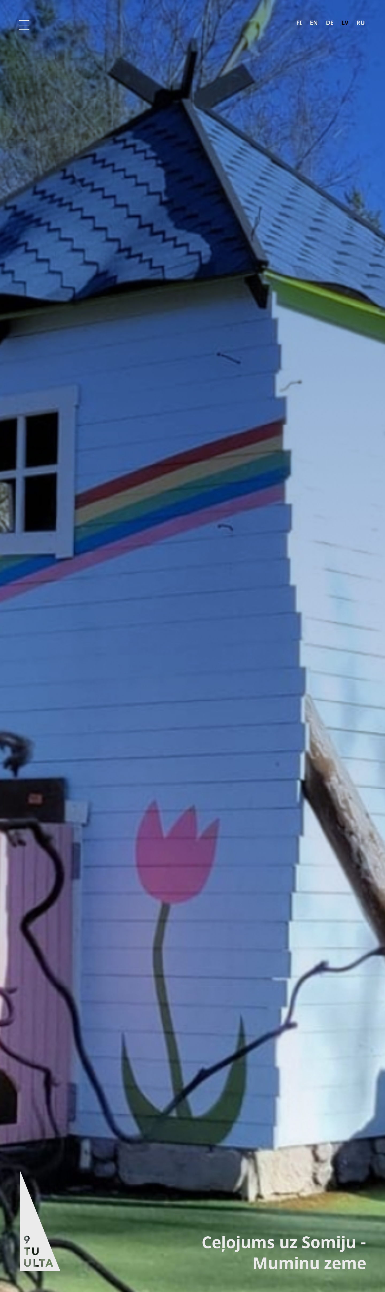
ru (360, 22)
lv (344, 22)
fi (299, 22)
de (329, 22)
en (314, 22)
